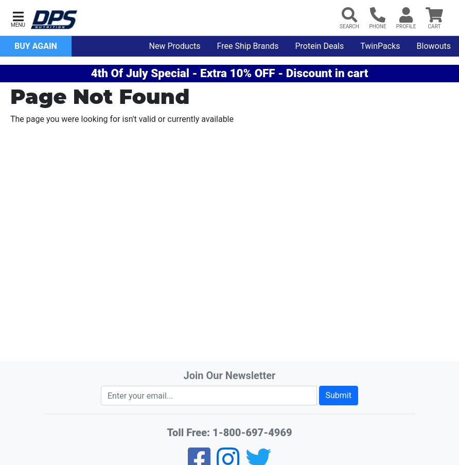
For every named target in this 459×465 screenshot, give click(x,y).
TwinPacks (380, 46)
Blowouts (434, 46)
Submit (338, 395)
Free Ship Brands (248, 46)
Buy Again (35, 46)
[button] (18, 18)
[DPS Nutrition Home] (54, 19)
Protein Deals (319, 46)
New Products (175, 46)
